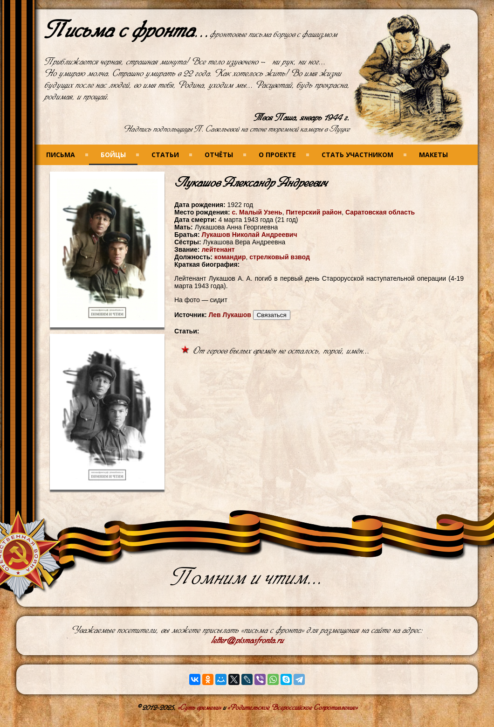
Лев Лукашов (229, 314)
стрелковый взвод (279, 257)
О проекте (277, 154)
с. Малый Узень (257, 212)
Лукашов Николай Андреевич (249, 234)
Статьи (165, 154)
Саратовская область (380, 212)
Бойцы (113, 154)
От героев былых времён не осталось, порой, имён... (281, 351)
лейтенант (217, 249)
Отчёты (219, 154)
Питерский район (314, 212)
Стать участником (357, 154)
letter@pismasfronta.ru (247, 640)
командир (230, 257)
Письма (60, 154)
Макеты (433, 154)
